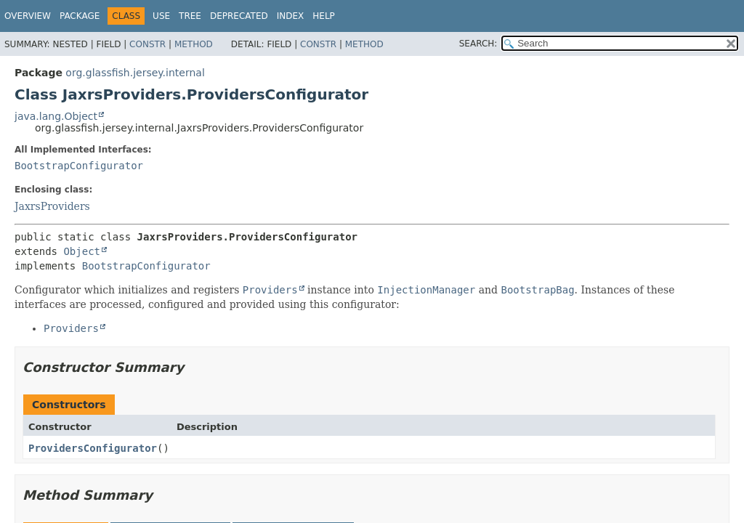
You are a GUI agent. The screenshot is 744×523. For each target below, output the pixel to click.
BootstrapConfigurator (79, 165)
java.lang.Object (56, 116)
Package (80, 16)
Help (323, 16)
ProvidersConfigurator (92, 448)
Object (81, 251)
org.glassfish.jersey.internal (134, 72)
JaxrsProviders (52, 206)
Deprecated (239, 16)
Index (290, 16)
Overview (27, 16)
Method (193, 44)
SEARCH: (478, 43)
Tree (190, 16)
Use (161, 16)
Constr (147, 44)
